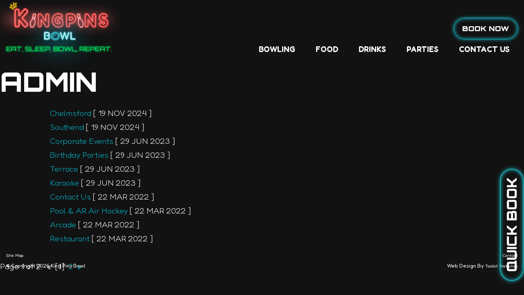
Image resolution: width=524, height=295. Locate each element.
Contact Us (373, 29)
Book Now (485, 28)
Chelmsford (70, 113)
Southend (67, 127)
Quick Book (512, 225)
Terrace (64, 169)
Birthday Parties (79, 155)
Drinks (262, 29)
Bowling (166, 29)
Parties (312, 29)
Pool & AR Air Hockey (89, 211)
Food (216, 29)
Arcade (63, 224)
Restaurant (70, 238)
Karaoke (64, 183)
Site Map (14, 255)
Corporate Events (81, 141)
